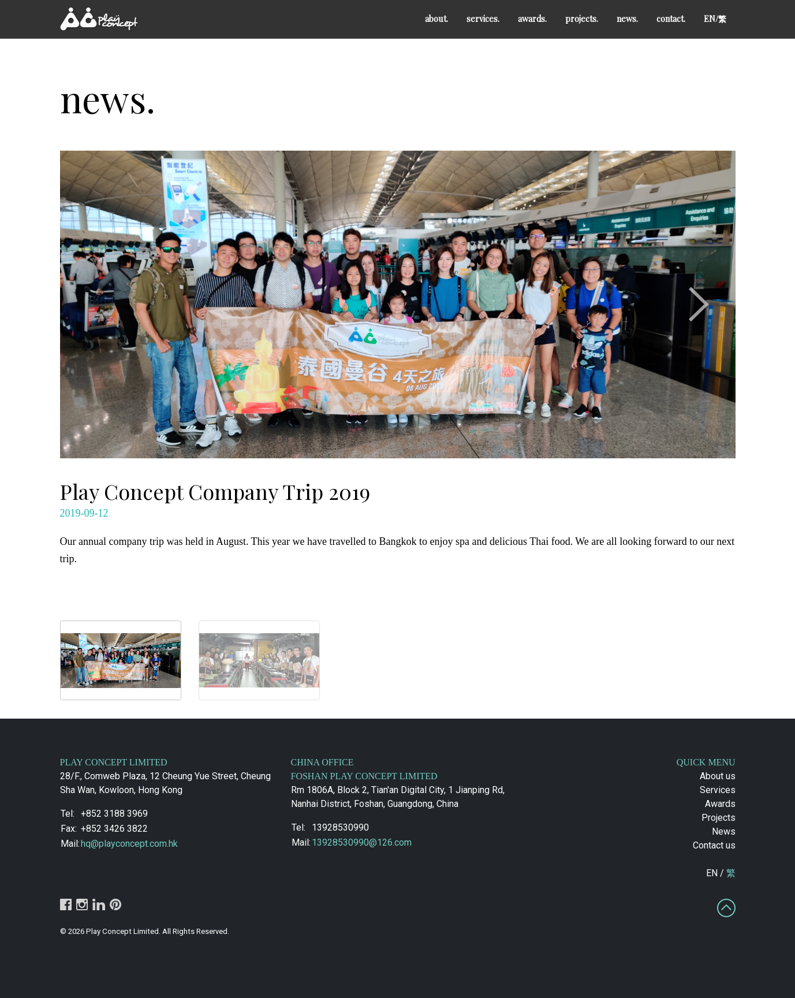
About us (718, 776)
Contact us (714, 845)
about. (436, 18)
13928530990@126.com (362, 842)
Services (718, 789)
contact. (670, 18)
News (724, 831)
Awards (720, 803)
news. (627, 18)
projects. (581, 18)
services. (482, 18)
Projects (718, 817)
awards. (532, 18)
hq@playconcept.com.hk (129, 843)
